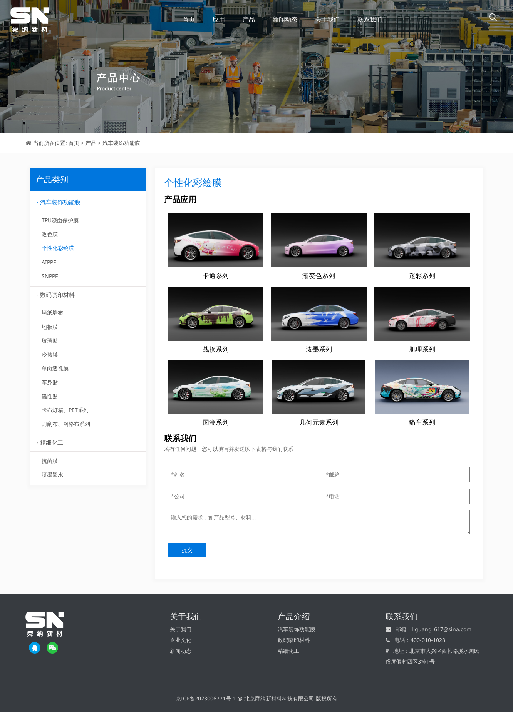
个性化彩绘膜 (58, 248)
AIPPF (49, 262)
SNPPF (50, 276)
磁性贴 (50, 396)
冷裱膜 (50, 354)
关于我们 (327, 19)
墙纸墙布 (52, 312)
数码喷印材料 (294, 640)
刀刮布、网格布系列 (66, 423)
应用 (219, 19)
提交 (187, 550)
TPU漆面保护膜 (60, 220)
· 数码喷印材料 (56, 294)
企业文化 (180, 640)
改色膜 (50, 234)
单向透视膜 (55, 368)
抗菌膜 (50, 460)
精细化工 (288, 650)
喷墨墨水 (52, 474)
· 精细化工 (50, 442)
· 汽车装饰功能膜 (58, 202)
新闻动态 (285, 19)
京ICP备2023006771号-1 (206, 698)
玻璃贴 (50, 340)
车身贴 (50, 382)
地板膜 (50, 326)
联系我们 (369, 19)
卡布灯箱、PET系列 (65, 410)
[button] (493, 17)
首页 (189, 19)
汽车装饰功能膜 (121, 143)
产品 (249, 19)
